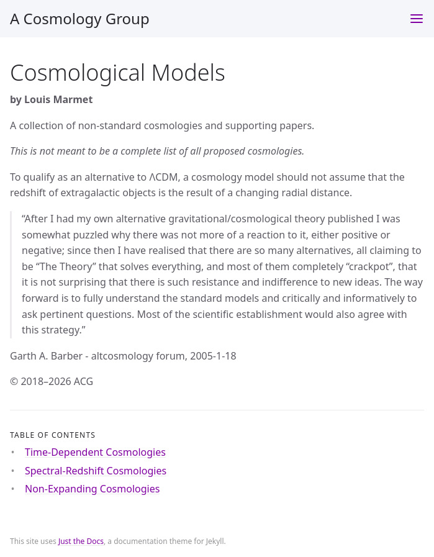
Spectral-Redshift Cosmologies (95, 471)
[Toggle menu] (416, 18)
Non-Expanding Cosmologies (92, 489)
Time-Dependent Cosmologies (95, 452)
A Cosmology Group (80, 18)
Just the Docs (81, 541)
